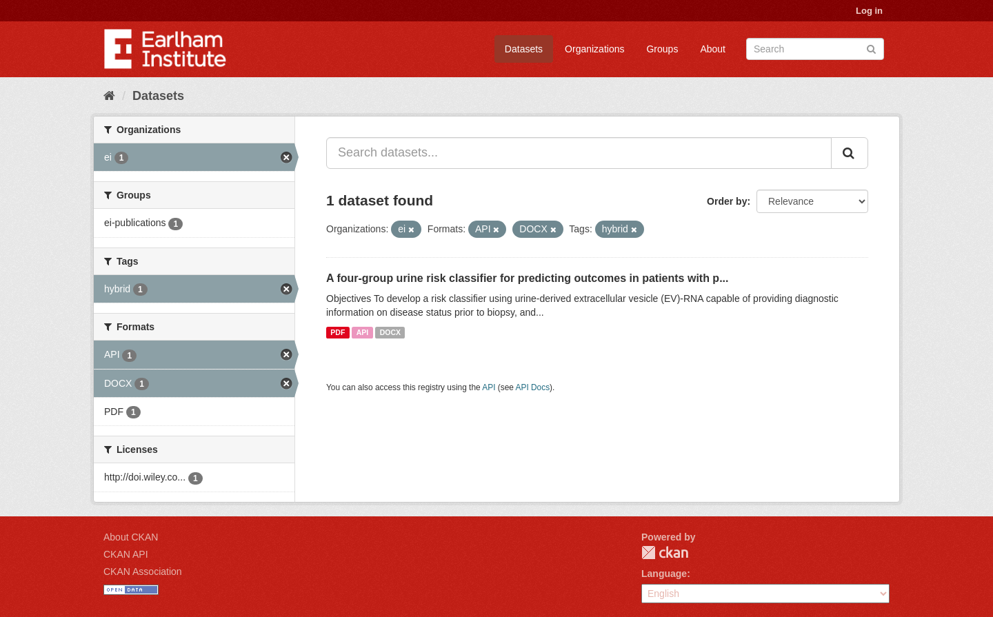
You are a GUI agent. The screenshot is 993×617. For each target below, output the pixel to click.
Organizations (594, 48)
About (712, 48)
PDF (337, 332)
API (363, 332)
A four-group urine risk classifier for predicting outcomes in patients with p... (527, 278)
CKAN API (125, 554)
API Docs (533, 387)
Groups (662, 48)
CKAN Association (142, 571)
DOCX (390, 332)
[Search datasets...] (579, 153)
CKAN (664, 552)
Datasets (524, 48)
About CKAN (130, 537)
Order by (727, 201)
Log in (869, 11)
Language (664, 573)
